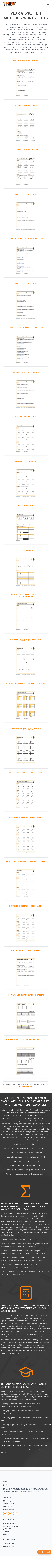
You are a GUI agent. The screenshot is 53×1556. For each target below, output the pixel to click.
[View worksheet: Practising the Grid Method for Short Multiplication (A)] (25, 745)
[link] (5, 1513)
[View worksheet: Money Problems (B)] (25, 567)
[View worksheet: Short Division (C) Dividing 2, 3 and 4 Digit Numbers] (25, 878)
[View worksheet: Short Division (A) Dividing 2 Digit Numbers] (25, 789)
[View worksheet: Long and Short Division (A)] (25, 434)
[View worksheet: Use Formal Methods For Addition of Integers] (25, 1012)
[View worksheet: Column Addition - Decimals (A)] (25, 122)
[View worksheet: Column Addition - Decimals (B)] (25, 167)
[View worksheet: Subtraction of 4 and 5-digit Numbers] (25, 967)
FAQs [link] (6, 1534)
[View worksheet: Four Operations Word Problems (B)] (25, 300)
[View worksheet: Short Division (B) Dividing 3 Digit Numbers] (25, 834)
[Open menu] (48, 4)
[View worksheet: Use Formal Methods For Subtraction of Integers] (25, 1056)
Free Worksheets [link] (9, 1523)
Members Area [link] (8, 1543)
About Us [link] (7, 1485)
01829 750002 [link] (8, 1503)
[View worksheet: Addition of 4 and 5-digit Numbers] (25, 78)
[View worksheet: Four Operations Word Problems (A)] (25, 211)
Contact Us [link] (7, 1506)
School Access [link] (8, 1546)
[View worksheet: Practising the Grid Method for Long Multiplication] (25, 701)
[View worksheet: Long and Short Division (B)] (25, 478)
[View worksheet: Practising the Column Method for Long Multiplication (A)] (25, 612)
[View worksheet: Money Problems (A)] (25, 523)
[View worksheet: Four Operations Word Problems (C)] (25, 389)
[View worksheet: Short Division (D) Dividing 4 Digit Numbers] (25, 923)
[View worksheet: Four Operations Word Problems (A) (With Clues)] (25, 256)
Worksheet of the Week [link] (11, 1526)
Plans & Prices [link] (8, 1529)
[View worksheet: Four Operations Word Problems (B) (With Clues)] (25, 345)
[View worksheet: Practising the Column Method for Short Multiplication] (25, 656)
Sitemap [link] (6, 1531)
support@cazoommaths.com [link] (13, 1501)
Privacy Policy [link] (8, 1509)
